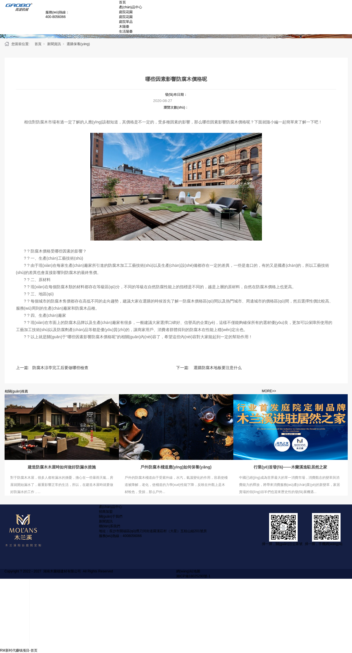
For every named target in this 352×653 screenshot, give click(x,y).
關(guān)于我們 (111, 516)
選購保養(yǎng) (78, 44)
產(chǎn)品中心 (130, 7)
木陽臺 (124, 27)
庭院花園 (126, 12)
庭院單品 (126, 22)
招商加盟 (106, 512)
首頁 (122, 2)
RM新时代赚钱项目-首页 (18, 650)
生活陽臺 (126, 31)
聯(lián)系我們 (109, 526)
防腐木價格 (236, 122)
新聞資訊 (54, 44)
